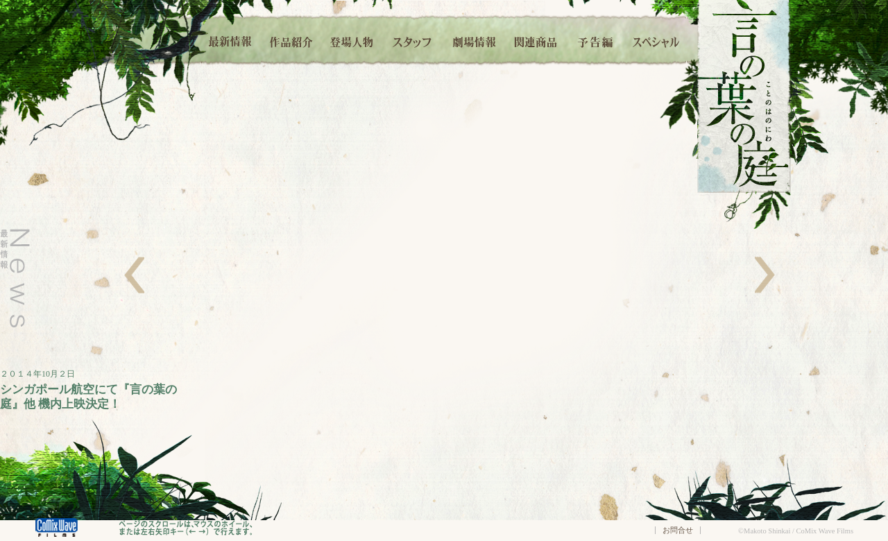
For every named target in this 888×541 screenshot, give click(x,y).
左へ (134, 275)
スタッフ (412, 40)
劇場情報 (474, 40)
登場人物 (351, 40)
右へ (765, 275)
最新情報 (231, 40)
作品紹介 (291, 40)
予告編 (595, 40)
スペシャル (656, 40)
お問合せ (678, 530)
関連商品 (535, 40)
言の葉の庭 (744, 96)
